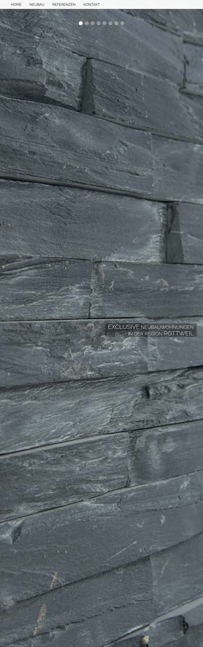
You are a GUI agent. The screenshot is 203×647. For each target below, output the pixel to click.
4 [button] (99, 23)
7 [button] (116, 23)
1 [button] (81, 23)
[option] (101, 323)
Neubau (37, 4)
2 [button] (87, 23)
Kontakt (91, 4)
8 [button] (122, 23)
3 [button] (93, 23)
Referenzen (64, 4)
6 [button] (110, 23)
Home (16, 4)
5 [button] (104, 23)
